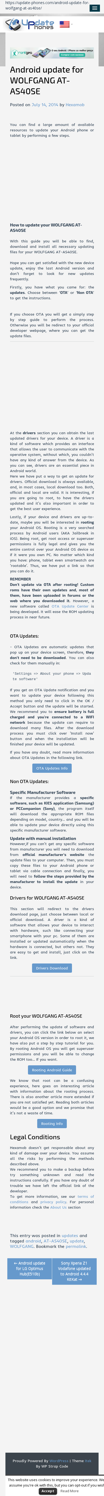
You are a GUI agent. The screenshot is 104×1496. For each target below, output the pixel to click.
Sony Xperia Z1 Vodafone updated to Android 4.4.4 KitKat (74, 1271)
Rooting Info (52, 1123)
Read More (70, 1490)
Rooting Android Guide (52, 1069)
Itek (87, 1460)
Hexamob (75, 104)
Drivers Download (52, 968)
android (33, 1241)
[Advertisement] (57, 184)
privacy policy (53, 1201)
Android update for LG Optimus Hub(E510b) (29, 1268)
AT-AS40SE (55, 1241)
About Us (58, 1207)
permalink (76, 1246)
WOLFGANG (22, 1246)
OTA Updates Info (52, 768)
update (77, 1241)
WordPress (58, 1460)
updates (70, 1235)
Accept (48, 1490)
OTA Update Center (70, 606)
